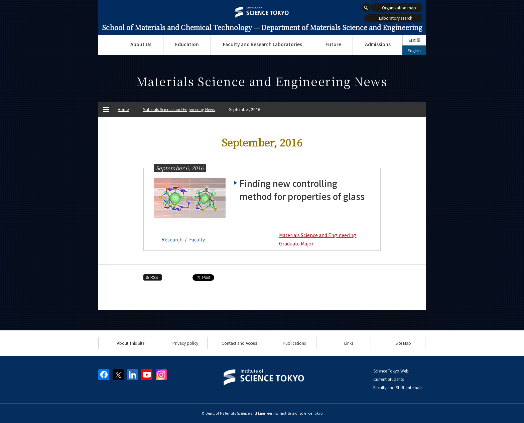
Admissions (378, 44)
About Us (140, 44)
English (414, 50)
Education (187, 44)
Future (333, 44)
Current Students (388, 379)
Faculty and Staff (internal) (397, 387)
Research (171, 239)
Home (123, 109)
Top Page (108, 45)
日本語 (414, 40)
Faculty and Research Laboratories (262, 44)
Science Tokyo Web (391, 371)
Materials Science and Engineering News (179, 109)
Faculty (197, 239)
